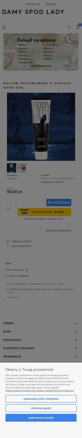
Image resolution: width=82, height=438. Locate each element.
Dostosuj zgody (41, 408)
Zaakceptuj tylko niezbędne (40, 398)
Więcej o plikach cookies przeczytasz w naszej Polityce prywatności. (39, 390)
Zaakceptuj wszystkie (41, 417)
